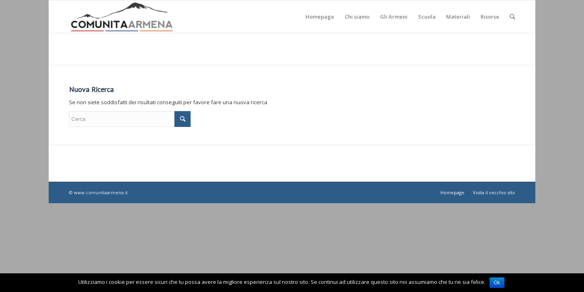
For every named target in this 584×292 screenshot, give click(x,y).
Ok (497, 283)
